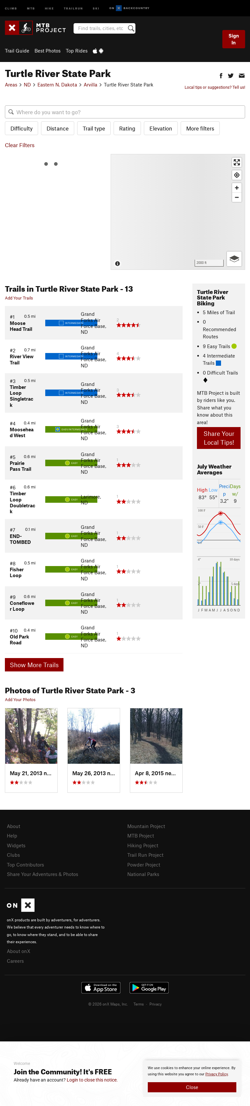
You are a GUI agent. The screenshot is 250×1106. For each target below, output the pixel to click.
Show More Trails (34, 664)
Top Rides (77, 51)
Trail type (94, 128)
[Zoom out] (237, 197)
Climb (11, 8)
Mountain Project (146, 826)
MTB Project (140, 835)
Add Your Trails (19, 297)
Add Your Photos (20, 699)
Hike (49, 8)
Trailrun (73, 8)
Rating (127, 128)
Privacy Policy (216, 1074)
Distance (58, 128)
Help (12, 835)
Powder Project (143, 865)
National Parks (143, 874)
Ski (96, 8)
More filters (200, 128)
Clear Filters (20, 145)
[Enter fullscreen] (237, 162)
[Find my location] (237, 175)
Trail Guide (17, 51)
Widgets (16, 845)
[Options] (234, 259)
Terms (138, 1004)
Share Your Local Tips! (218, 438)
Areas (11, 84)
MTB (31, 8)
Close (192, 1087)
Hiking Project (142, 845)
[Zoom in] (237, 187)
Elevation (160, 128)
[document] (192, 1078)
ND (27, 84)
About (13, 826)
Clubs (13, 855)
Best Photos (48, 51)
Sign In (234, 39)
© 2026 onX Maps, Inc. (108, 1004)
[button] (221, 75)
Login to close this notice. (92, 1080)
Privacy (155, 1004)
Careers (15, 961)
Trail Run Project (145, 855)
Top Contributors (25, 865)
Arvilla (90, 84)
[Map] (178, 211)
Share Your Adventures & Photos (42, 874)
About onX (18, 951)
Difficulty (21, 128)
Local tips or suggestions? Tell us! (215, 87)
